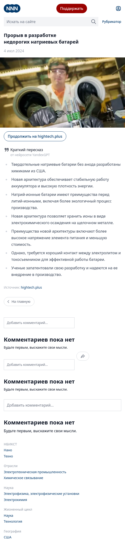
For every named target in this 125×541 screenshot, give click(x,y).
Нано (8, 450)
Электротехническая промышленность (35, 472)
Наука (8, 515)
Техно (8, 456)
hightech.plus (31, 287)
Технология (13, 521)
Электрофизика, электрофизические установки (41, 493)
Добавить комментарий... (27, 322)
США (7, 537)
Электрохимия (15, 499)
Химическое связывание (23, 478)
